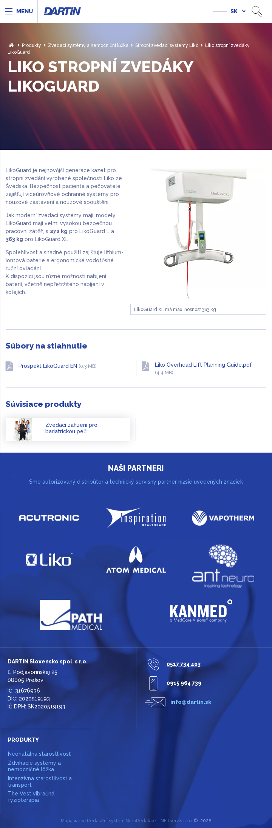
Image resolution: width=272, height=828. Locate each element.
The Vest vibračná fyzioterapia (31, 797)
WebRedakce (141, 820)
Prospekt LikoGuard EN (58, 366)
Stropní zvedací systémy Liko (166, 45)
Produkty (31, 45)
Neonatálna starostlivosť (39, 754)
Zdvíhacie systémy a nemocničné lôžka (34, 766)
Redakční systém (106, 820)
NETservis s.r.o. (177, 820)
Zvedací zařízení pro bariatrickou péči (71, 428)
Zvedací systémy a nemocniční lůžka (88, 45)
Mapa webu (73, 820)
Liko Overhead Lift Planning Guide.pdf (203, 368)
